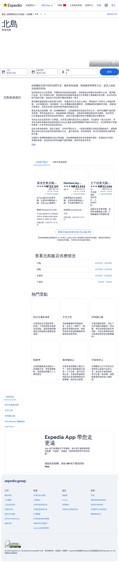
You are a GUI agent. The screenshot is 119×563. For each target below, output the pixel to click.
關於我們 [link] (8, 495)
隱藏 (34, 144)
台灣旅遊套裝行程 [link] (40, 509)
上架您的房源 (76, 5)
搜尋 (109, 71)
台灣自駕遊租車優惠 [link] (41, 519)
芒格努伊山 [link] (10, 427)
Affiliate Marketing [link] (12, 519)
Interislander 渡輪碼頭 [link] (15, 421)
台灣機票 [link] (36, 514)
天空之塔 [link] (9, 410)
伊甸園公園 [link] (10, 416)
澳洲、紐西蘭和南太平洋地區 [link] (13, 14)
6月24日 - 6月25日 (103, 269)
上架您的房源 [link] (10, 505)
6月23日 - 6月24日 (103, 263)
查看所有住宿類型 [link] (40, 523)
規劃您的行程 (112, 14)
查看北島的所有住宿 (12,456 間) (74, 232)
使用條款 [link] (65, 505)
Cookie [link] (65, 500)
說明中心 (89, 5)
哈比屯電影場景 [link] (12, 404)
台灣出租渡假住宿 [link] (40, 505)
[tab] (41, 162)
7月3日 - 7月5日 (105, 282)
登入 (113, 5)
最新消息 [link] (8, 523)
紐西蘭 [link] (29, 14)
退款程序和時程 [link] (97, 505)
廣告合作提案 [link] (10, 514)
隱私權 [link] (64, 495)
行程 (99, 5)
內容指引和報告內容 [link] (70, 509)
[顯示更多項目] (41, 14)
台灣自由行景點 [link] (39, 495)
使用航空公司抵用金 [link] (99, 509)
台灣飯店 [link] (36, 500)
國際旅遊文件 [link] (96, 514)
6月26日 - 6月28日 (103, 275)
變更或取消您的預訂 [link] (99, 500)
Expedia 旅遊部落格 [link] (41, 528)
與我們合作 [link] (9, 509)
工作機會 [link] (8, 500)
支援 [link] (92, 495)
